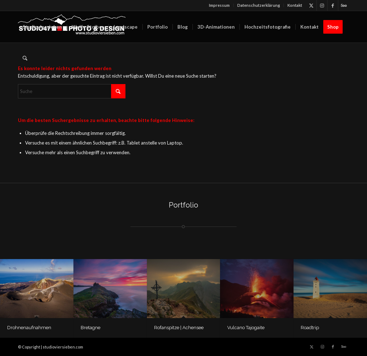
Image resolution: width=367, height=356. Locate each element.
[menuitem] (219, 5)
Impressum (219, 5)
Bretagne (90, 327)
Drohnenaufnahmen (29, 327)
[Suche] (25, 58)
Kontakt (294, 5)
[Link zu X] (311, 5)
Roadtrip (310, 327)
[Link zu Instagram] (322, 5)
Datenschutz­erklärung (258, 5)
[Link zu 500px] (343, 5)
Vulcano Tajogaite (245, 327)
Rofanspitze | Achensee (179, 327)
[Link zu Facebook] (333, 5)
